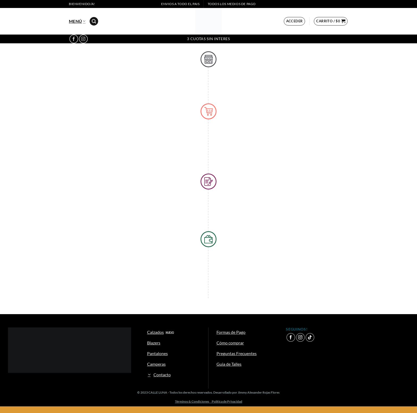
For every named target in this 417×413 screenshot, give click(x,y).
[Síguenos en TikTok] (310, 337)
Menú (77, 21)
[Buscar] (94, 21)
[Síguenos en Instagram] (83, 39)
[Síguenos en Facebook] (73, 39)
